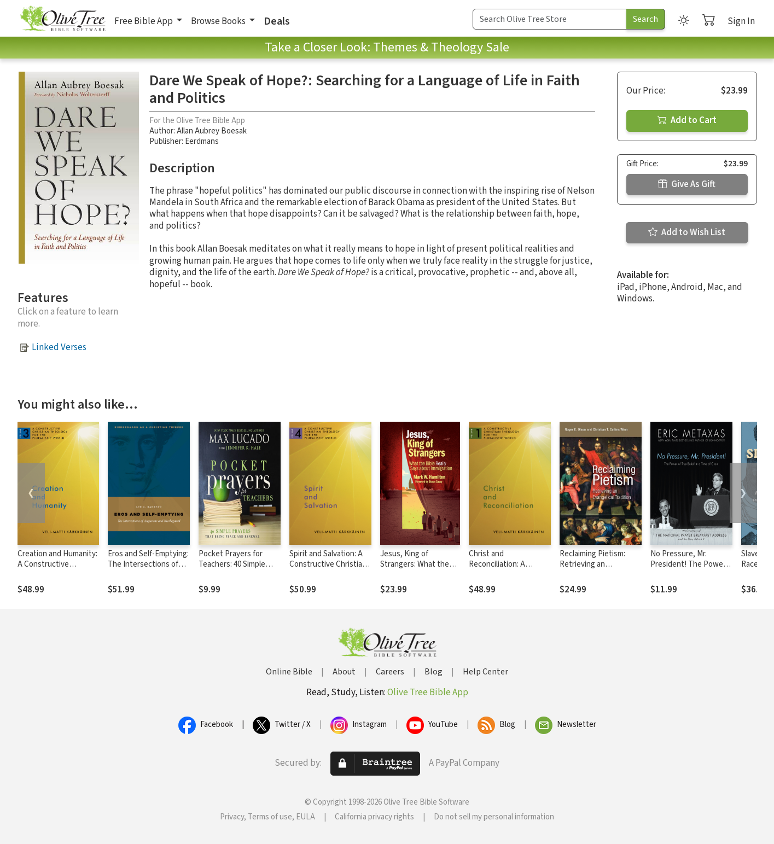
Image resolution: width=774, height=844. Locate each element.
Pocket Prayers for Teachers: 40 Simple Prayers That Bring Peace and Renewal (232, 569)
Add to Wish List (686, 232)
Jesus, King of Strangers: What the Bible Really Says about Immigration (419, 569)
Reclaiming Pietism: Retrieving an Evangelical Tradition (595, 564)
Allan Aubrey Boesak (212, 131)
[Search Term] (550, 19)
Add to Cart (687, 120)
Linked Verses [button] (59, 347)
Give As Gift (686, 184)
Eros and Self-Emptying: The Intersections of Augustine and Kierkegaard (148, 569)
